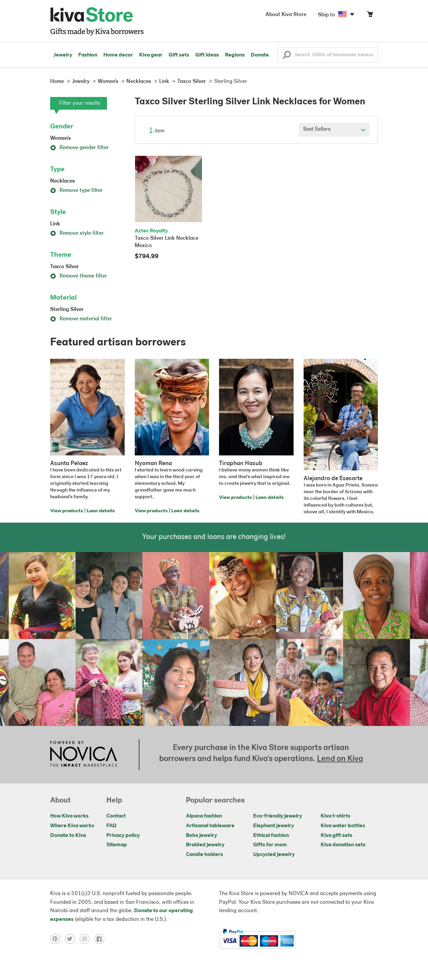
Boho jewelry (201, 835)
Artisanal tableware (210, 826)
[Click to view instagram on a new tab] (87, 939)
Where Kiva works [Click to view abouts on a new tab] (72, 826)
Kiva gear (151, 55)
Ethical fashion (271, 835)
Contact (116, 816)
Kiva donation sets (343, 845)
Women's (60, 138)
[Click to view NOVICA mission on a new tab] (83, 754)
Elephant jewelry (273, 826)
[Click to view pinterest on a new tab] (57, 939)
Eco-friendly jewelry (277, 816)
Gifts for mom (270, 845)
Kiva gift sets (336, 835)
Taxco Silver (64, 267)
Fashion (87, 55)
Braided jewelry (205, 845)
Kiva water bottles (343, 826)
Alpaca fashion (204, 816)
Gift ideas (207, 55)
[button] (287, 56)
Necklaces (62, 181)
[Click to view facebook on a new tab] (101, 939)
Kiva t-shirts (335, 816)
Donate (260, 55)
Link (55, 224)
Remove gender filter (79, 147)
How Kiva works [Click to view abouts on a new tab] (69, 816)
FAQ (111, 826)
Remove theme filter (78, 276)
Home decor (118, 55)
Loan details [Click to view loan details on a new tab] (101, 511)
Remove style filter (77, 233)
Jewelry (62, 55)
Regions (235, 55)
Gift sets (179, 55)
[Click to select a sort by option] (334, 129)
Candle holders (204, 854)
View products (66, 511)
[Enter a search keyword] (328, 55)
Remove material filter (81, 319)
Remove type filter (76, 190)
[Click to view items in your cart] (370, 15)
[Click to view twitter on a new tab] (72, 939)
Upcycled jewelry (274, 854)
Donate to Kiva (68, 835)
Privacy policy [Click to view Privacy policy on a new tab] (123, 835)
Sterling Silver (67, 309)
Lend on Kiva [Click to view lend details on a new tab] (340, 759)
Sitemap (116, 845)
